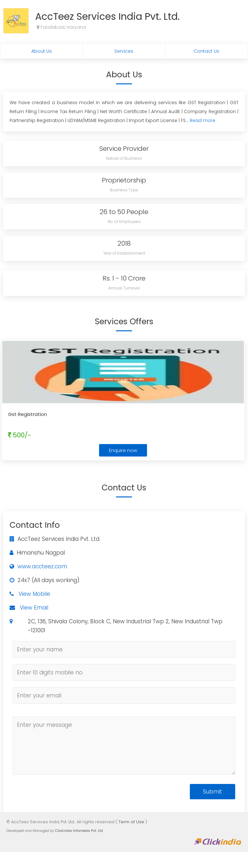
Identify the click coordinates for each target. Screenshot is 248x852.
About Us (41, 51)
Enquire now (123, 450)
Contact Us (206, 51)
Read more (202, 120)
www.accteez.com (42, 566)
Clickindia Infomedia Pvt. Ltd (79, 830)
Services (123, 51)
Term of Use (131, 822)
